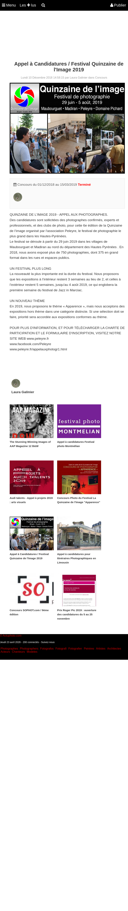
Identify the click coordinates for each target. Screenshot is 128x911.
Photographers (29, 648)
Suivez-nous (48, 642)
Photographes (9, 648)
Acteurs (5, 651)
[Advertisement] (64, 36)
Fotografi (60, 648)
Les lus (28, 5)
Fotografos (47, 648)
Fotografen (75, 648)
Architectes (114, 648)
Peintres (89, 648)
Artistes (100, 648)
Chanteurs (18, 651)
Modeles (32, 651)
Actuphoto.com (12, 635)
